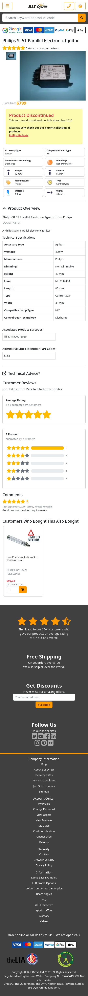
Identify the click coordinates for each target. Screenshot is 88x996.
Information (44, 872)
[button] (82, 561)
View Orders (44, 815)
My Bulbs (44, 825)
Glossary (44, 916)
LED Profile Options (44, 883)
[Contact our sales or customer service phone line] (69, 6)
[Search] (82, 18)
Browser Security (44, 860)
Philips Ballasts (18, 135)
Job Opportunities (44, 786)
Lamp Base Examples (44, 877)
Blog (44, 764)
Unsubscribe (43, 836)
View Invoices (44, 820)
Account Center (44, 798)
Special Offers (44, 910)
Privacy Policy (44, 865)
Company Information (44, 759)
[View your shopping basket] (80, 6)
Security (43, 849)
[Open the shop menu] (7, 6)
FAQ (44, 899)
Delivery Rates (43, 775)
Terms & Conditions (44, 780)
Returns (44, 842)
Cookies (44, 854)
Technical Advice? (21, 373)
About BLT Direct (44, 769)
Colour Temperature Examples (44, 888)
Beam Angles (44, 894)
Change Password (44, 809)
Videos (44, 921)
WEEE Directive (44, 905)
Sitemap (44, 791)
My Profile (44, 803)
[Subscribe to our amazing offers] (44, 697)
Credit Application (44, 831)
